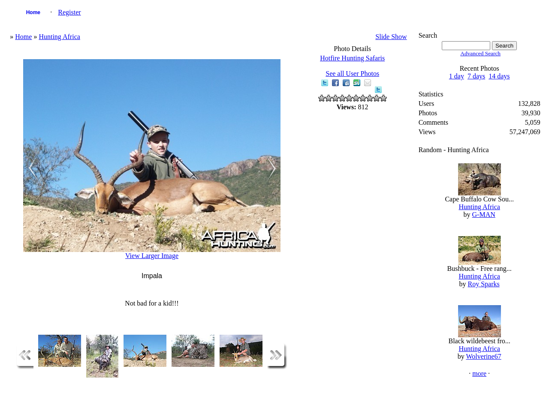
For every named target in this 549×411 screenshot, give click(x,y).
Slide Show (391, 36)
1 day (456, 76)
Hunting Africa (59, 36)
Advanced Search (480, 53)
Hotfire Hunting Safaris (352, 58)
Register (69, 12)
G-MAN (483, 214)
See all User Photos (352, 73)
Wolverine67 (483, 356)
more (479, 373)
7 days (476, 76)
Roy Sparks (484, 284)
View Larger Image (151, 255)
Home (33, 12)
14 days (499, 76)
